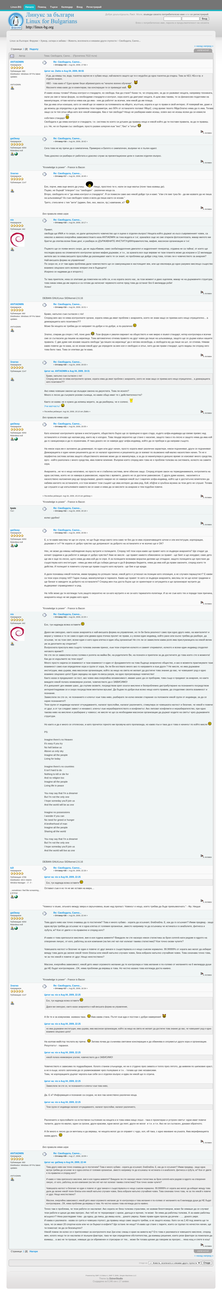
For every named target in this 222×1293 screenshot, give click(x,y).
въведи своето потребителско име (164, 14)
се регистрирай (199, 14)
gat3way (15, 138)
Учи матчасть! (52, 406)
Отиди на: (143, 1263)
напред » (208, 46)
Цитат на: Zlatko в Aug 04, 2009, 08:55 (64, 71)
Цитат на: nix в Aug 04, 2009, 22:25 (62, 877)
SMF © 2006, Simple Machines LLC (122, 1276)
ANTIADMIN (17, 62)
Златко (14, 173)
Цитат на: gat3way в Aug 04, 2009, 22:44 (65, 1162)
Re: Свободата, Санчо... (67, 62)
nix (12, 219)
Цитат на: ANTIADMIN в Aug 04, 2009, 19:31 (67, 371)
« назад (198, 46)
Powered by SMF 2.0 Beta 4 (96, 1276)
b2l (12, 867)
